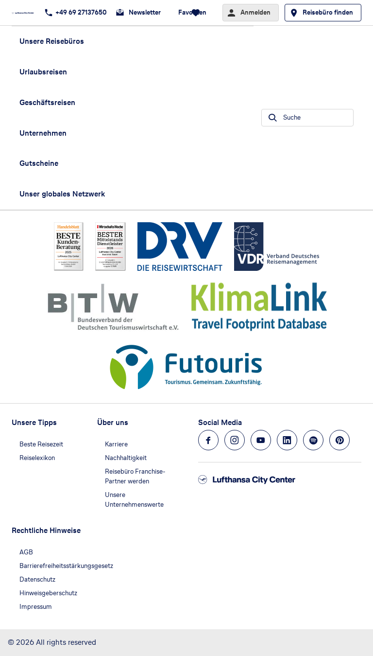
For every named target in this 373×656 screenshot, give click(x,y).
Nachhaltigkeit (126, 457)
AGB (26, 552)
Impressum (35, 606)
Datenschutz (37, 579)
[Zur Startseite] (26, 12)
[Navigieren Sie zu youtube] (261, 440)
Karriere (116, 444)
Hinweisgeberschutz (48, 593)
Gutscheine (38, 163)
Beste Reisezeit (41, 444)
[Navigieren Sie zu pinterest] (339, 440)
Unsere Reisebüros (51, 41)
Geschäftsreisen (47, 102)
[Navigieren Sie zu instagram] (234, 440)
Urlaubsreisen (43, 72)
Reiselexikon (37, 457)
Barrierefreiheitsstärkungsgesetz (66, 565)
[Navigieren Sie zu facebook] (208, 440)
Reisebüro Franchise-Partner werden (135, 476)
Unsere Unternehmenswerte (134, 499)
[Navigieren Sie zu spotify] (313, 440)
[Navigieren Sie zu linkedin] (287, 440)
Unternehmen (43, 133)
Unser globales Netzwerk (62, 194)
